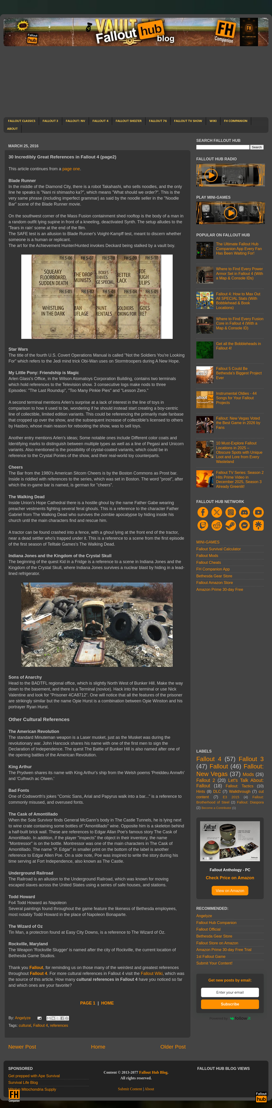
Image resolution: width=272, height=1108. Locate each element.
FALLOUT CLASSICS (21, 121)
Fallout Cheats (208, 562)
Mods (248, 774)
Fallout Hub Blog (153, 1072)
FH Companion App (213, 569)
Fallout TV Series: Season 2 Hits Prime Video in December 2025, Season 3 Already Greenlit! (239, 479)
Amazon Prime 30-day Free (219, 589)
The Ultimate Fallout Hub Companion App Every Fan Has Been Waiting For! (239, 248)
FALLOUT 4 (100, 121)
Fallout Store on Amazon (217, 943)
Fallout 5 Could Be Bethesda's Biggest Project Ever (239, 373)
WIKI (213, 121)
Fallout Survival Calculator (218, 549)
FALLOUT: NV (75, 121)
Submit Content (130, 1089)
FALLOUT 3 (50, 121)
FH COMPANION (235, 121)
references (59, 1025)
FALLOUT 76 (158, 121)
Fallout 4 (38, 973)
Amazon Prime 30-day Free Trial (223, 949)
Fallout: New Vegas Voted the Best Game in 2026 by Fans (238, 423)
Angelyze (204, 916)
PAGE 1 (87, 1003)
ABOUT (12, 129)
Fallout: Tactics (239, 786)
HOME (107, 1003)
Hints (200, 791)
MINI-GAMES (207, 542)
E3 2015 (231, 797)
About (149, 1089)
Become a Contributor (216, 808)
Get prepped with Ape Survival (34, 1076)
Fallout (36, 967)
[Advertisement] (136, 82)
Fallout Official (208, 929)
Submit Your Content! (214, 963)
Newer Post (22, 1047)
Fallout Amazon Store (214, 582)
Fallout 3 (251, 759)
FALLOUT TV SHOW (188, 121)
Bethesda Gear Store (214, 576)
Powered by (230, 1018)
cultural (25, 1025)
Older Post (173, 1047)
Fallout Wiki (151, 973)
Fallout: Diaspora (250, 802)
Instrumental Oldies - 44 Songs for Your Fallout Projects (236, 398)
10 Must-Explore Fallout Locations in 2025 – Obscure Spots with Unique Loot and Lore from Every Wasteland (239, 452)
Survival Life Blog (23, 1082)
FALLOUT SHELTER (129, 121)
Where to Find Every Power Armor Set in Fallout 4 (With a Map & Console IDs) (239, 273)
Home (98, 1047)
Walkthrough (239, 791)
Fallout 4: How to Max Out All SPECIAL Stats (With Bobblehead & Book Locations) (238, 301)
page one (71, 168)
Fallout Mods (207, 555)
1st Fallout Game (210, 956)
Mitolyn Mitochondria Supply (32, 1089)
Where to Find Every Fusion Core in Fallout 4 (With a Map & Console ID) (239, 323)
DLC (217, 791)
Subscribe (230, 1004)
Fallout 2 (205, 780)
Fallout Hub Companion (216, 922)
